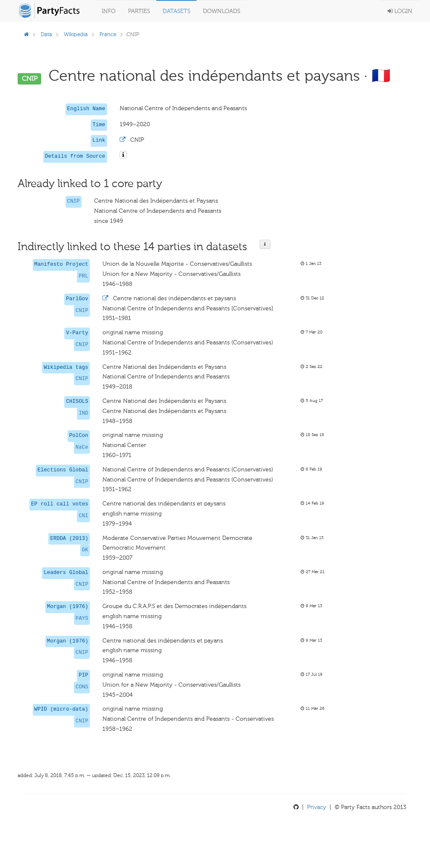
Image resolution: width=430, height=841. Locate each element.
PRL (83, 276)
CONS (82, 687)
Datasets (176, 11)
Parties (139, 11)
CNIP (73, 201)
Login (400, 11)
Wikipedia (76, 34)
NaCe (82, 447)
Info (108, 11)
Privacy (316, 807)
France (108, 34)
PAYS (82, 618)
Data (46, 34)
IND (83, 413)
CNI (83, 516)
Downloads (221, 11)
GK (85, 550)
